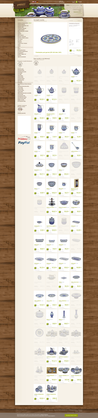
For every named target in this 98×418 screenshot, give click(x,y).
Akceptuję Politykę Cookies (71, 415)
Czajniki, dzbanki (21, 29)
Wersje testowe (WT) (22, 98)
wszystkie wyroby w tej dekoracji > (39, 59)
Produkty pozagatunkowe (23, 51)
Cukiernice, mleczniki (22, 28)
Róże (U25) (20, 81)
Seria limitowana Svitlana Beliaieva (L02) (24, 84)
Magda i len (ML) (21, 99)
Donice (19, 46)
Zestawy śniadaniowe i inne (23, 25)
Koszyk (79, 1)
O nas (33, 5)
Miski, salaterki (21, 35)
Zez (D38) (19, 74)
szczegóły (73, 190)
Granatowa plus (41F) (22, 71)
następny (79, 20)
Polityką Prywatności (44, 414)
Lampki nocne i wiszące (22, 43)
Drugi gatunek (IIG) (21, 95)
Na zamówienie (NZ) (21, 101)
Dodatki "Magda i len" (22, 54)
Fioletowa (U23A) (21, 78)
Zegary (19, 44)
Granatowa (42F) (21, 70)
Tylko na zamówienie (22, 56)
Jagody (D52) (20, 91)
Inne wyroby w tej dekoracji (42, 58)
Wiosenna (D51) (21, 90)
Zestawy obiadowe (21, 24)
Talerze (19, 32)
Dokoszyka (73, 50)
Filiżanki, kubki (21, 27)
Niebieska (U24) (21, 79)
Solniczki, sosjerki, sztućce (23, 37)
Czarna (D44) (20, 87)
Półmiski (19, 33)
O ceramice (46, 5)
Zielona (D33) (20, 75)
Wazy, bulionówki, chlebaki (23, 31)
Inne (18, 47)
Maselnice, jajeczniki (22, 36)
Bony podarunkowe (21, 50)
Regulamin (39, 5)
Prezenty (19, 55)
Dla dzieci (20, 40)
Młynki (19, 48)
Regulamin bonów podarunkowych (61, 409)
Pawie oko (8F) (20, 69)
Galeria (52, 5)
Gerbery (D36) (20, 77)
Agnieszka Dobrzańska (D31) (23, 86)
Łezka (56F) (20, 73)
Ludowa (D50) (20, 89)
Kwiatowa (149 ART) (22, 113)
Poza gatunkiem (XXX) (22, 97)
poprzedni (71, 20)
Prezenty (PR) (20, 94)
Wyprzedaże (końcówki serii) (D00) (24, 93)
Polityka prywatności (73, 409)
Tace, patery (20, 39)
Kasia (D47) (20, 82)
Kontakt (58, 5)
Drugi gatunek (20, 52)
